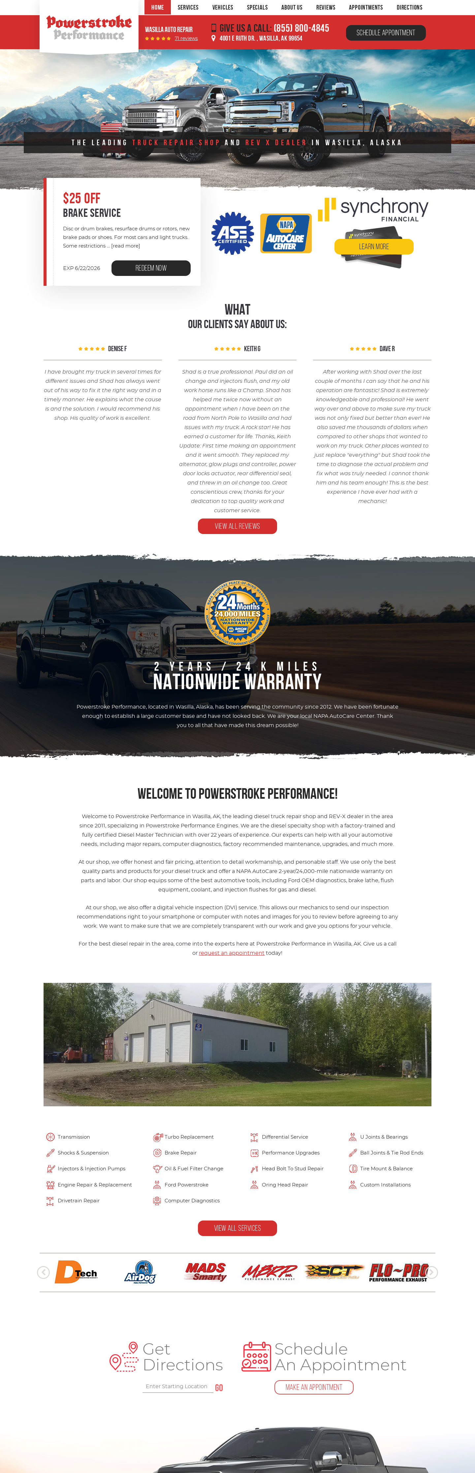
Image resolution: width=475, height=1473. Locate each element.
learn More (374, 246)
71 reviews (186, 38)
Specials (257, 7)
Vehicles (222, 7)
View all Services (237, 1228)
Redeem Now (151, 268)
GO (219, 1388)
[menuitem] (157, 7)
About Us (291, 7)
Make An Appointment (314, 1387)
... (123, 246)
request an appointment (232, 953)
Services (188, 7)
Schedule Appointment (386, 32)
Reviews (325, 7)
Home (157, 7)
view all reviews (237, 526)
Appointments (366, 7)
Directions (410, 7)
